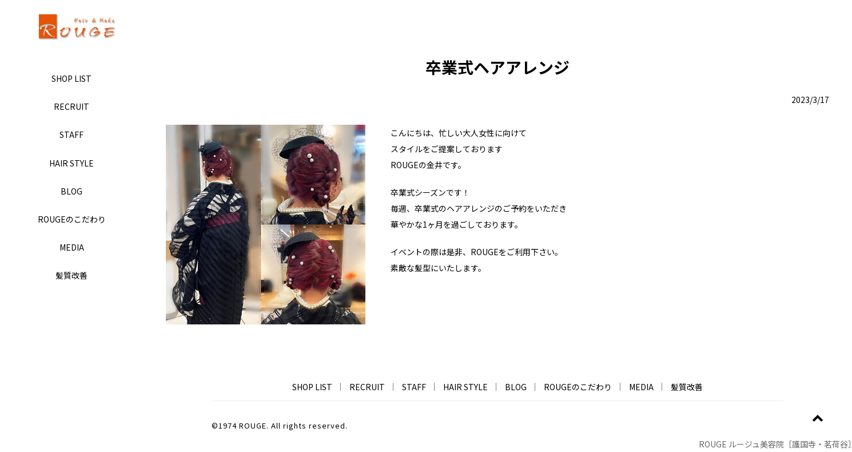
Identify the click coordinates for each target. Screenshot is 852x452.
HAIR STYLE (71, 163)
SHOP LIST (71, 78)
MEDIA (71, 247)
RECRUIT (71, 106)
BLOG (71, 191)
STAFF (71, 134)
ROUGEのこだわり (72, 219)
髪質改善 (71, 275)
